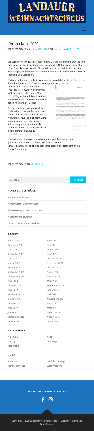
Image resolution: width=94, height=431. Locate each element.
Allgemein (37, 164)
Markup (11, 341)
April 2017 (13, 307)
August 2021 (53, 271)
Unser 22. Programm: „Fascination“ (25, 223)
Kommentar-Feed (16, 365)
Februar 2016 (14, 321)
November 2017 (55, 298)
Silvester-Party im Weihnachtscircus (26, 210)
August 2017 (53, 303)
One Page (52, 341)
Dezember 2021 (55, 262)
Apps (49, 336)
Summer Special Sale (18, 197)
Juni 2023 (51, 254)
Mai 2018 (51, 294)
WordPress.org (54, 365)
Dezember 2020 (16, 276)
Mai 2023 (12, 258)
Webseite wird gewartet (20, 216)
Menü (83, 29)
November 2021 (16, 267)
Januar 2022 (14, 262)
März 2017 (52, 307)
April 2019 (13, 289)
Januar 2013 (53, 321)
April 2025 (52, 240)
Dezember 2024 (16, 245)
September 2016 (16, 316)
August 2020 (53, 276)
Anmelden (13, 361)
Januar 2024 (53, 249)
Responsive (13, 345)
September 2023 (16, 254)
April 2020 (13, 280)
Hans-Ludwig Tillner (66, 49)
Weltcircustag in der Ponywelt (23, 203)
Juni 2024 (51, 245)
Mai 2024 (12, 249)
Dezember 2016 (55, 312)
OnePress (66, 420)
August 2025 (14, 240)
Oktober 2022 (54, 258)
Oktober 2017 (14, 303)
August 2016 (53, 316)
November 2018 (16, 294)
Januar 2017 (14, 312)
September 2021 (16, 271)
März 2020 (52, 280)
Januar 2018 (14, 298)
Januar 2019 (53, 289)
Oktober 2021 (54, 267)
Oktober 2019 (14, 285)
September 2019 (55, 285)
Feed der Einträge (56, 361)
